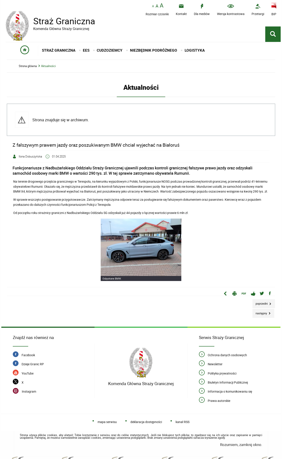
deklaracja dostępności (146, 422)
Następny (260, 312)
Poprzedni (260, 302)
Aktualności (48, 66)
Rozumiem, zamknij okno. (241, 444)
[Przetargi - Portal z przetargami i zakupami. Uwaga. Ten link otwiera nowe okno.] (258, 9)
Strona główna (28, 66)
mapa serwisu (107, 422)
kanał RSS (182, 422)
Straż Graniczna (61, 21)
